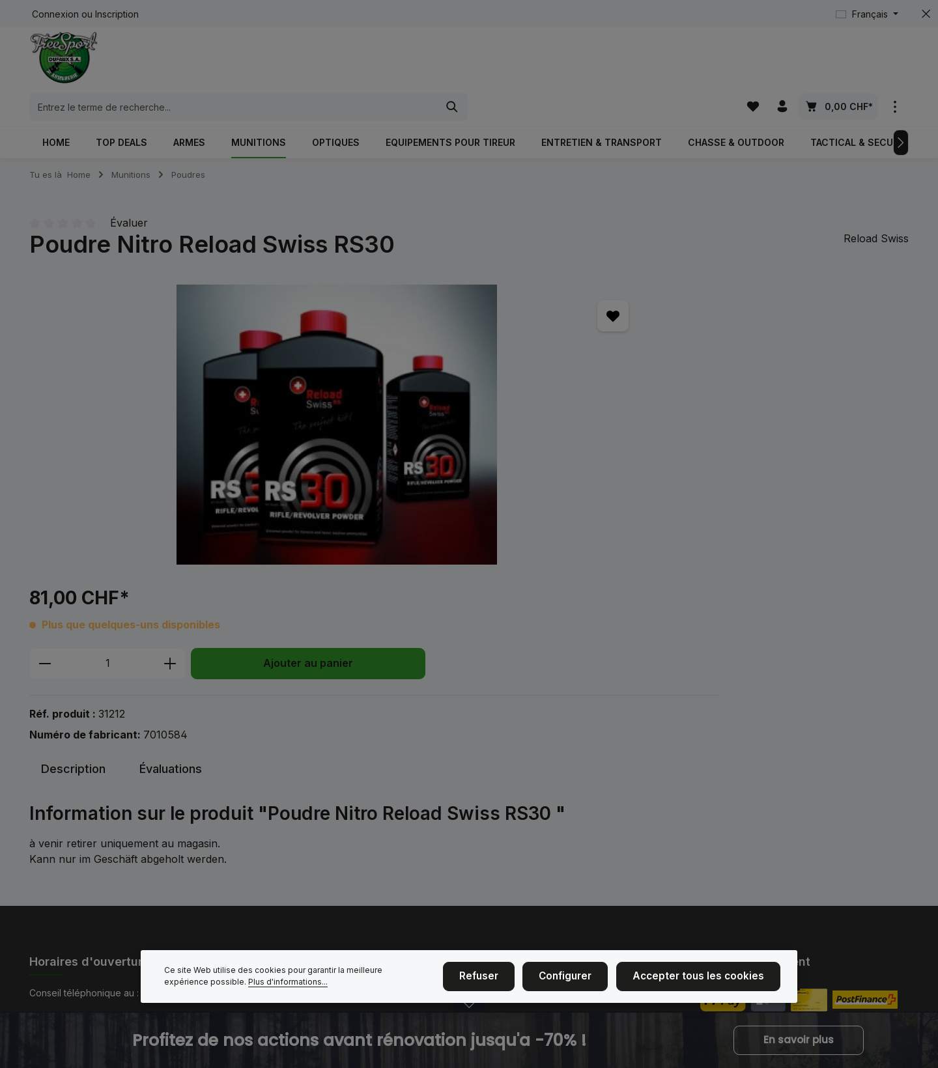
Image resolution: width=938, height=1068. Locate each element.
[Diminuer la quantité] (421, 334)
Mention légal (278, 830)
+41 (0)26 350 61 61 (96, 813)
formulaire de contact (131, 924)
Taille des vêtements (513, 830)
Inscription (117, 14)
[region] (204, 395)
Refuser (500, 978)
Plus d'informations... (241, 984)
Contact (266, 872)
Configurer (581, 978)
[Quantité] (484, 334)
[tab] (73, 562)
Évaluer (129, 192)
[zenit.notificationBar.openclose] (469, 1015)
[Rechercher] (673, 62)
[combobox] (454, 62)
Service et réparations (517, 872)
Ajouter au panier (685, 334)
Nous (260, 809)
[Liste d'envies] (751, 62)
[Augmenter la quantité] (547, 334)
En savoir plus (798, 1040)
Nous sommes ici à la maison (310, 851)
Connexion (55, 14)
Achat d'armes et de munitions (534, 788)
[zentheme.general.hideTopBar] (926, 14)
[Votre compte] (782, 62)
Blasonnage (494, 809)
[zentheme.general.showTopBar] (895, 62)
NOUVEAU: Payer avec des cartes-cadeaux (343, 914)
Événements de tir (288, 788)
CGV (479, 851)
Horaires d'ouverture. (85, 887)
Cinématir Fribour (285, 893)
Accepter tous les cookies (705, 978)
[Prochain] (901, 112)
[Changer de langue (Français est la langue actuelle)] (867, 14)
